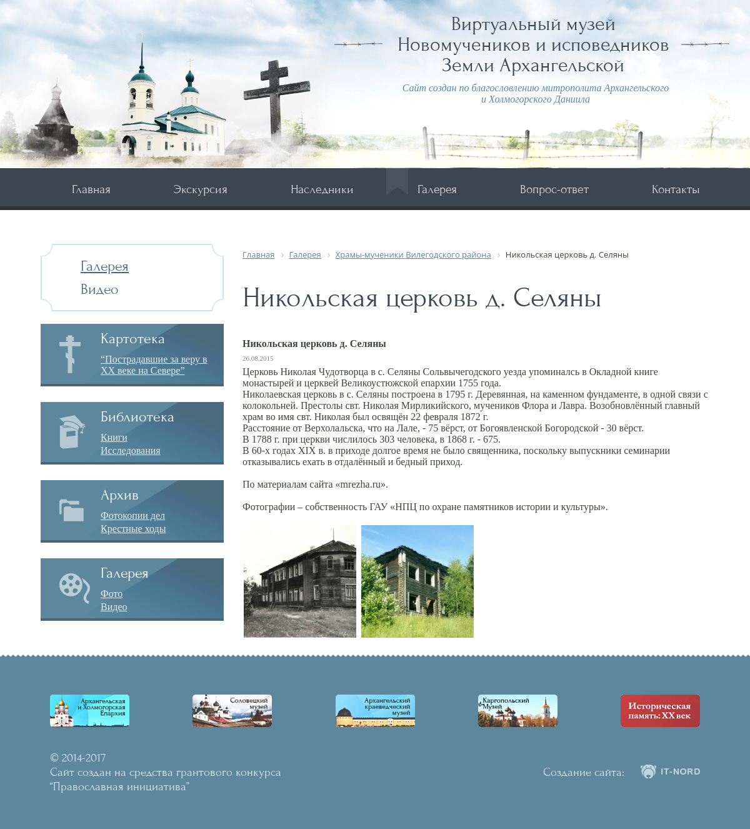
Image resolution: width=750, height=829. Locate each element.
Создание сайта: (583, 772)
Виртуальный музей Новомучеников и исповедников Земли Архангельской (533, 44)
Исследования (131, 450)
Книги (114, 437)
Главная (91, 189)
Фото (111, 593)
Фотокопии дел (133, 515)
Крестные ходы (133, 528)
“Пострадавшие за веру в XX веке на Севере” (154, 365)
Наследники (322, 189)
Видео (100, 289)
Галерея (437, 189)
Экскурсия (201, 189)
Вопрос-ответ (554, 189)
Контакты (676, 189)
